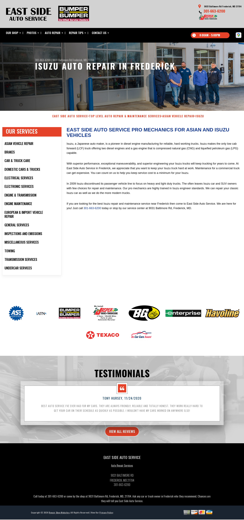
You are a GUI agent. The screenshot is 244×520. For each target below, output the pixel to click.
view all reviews (122, 434)
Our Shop (12, 33)
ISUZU (200, 118)
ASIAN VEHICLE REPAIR (178, 118)
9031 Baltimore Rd (62, 60)
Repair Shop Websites (59, 515)
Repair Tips (76, 33)
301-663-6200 (214, 11)
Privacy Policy (106, 515)
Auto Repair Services (122, 468)
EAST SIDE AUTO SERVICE (70, 118)
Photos (31, 33)
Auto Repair (52, 33)
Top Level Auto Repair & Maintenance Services (125, 118)
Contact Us (99, 33)
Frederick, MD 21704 (83, 60)
